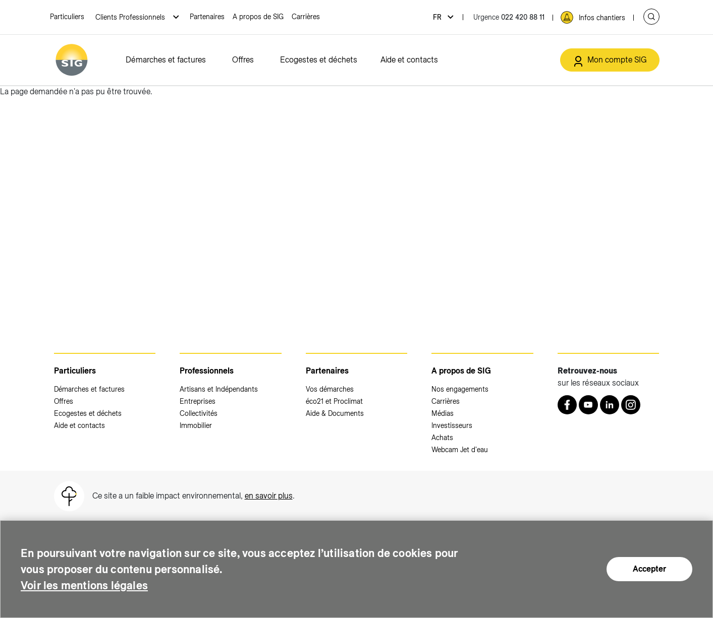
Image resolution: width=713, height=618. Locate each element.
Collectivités (198, 413)
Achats (442, 438)
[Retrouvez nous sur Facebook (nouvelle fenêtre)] (567, 404)
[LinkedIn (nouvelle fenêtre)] (609, 404)
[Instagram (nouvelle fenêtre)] (630, 404)
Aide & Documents (335, 413)
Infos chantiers (602, 18)
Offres (243, 60)
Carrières (306, 17)
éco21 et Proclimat (334, 401)
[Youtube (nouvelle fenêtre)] (588, 404)
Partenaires (207, 17)
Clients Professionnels (131, 17)
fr (438, 17)
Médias (442, 413)
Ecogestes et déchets (318, 60)
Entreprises (197, 401)
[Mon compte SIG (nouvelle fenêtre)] (610, 60)
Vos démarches (330, 389)
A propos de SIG (258, 17)
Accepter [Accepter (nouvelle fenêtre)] (649, 569)
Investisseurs (451, 425)
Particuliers (67, 17)
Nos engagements (459, 389)
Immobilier (196, 425)
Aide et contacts (409, 60)
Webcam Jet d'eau (459, 450)
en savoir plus (269, 496)
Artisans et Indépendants (219, 389)
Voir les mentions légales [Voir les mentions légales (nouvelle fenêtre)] (90, 585)
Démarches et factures (166, 60)
